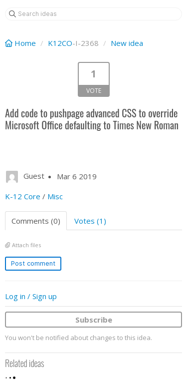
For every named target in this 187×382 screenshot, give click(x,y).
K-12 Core (22, 196)
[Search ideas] (93, 13)
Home (21, 43)
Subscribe (93, 320)
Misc (55, 196)
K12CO (60, 43)
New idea (127, 43)
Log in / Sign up (31, 296)
